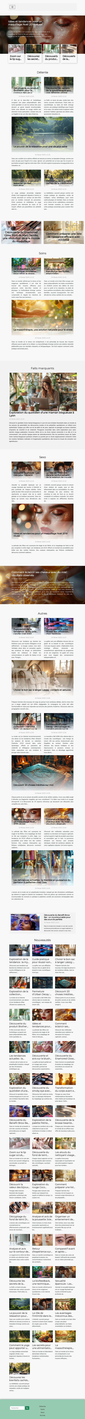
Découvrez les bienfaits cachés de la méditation (59, 182)
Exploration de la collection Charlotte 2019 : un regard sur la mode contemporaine (25, 728)
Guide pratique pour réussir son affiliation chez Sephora (57, 631)
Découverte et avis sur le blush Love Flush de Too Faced (42, 1060)
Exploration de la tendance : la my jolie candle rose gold (24, 631)
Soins (43, 1409)
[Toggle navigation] (12, 7)
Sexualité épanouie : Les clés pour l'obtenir (26, 474)
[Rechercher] (17, 1408)
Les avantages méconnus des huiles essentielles (57, 271)
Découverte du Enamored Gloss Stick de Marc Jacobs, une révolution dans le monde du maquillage (21, 237)
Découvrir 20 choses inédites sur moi (33, 785)
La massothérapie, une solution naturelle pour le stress (42, 329)
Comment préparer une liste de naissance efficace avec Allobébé (63, 236)
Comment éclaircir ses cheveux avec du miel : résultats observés (40, 574)
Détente (42, 1406)
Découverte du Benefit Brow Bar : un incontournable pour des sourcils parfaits (57, 917)
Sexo (42, 1412)
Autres (42, 1415)
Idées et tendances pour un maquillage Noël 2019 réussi (25, 23)
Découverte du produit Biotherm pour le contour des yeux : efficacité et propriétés (25, 91)
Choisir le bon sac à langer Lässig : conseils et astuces (42, 690)
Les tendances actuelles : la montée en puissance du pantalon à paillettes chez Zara (41, 881)
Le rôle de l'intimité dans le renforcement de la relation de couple (58, 475)
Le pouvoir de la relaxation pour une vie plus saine (40, 146)
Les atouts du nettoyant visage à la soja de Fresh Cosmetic (64, 1156)
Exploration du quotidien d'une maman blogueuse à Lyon (41, 414)
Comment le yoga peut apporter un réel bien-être (26, 183)
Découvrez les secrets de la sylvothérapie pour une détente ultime (59, 90)
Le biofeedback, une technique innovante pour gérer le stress (24, 271)
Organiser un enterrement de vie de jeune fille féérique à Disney (65, 1221)
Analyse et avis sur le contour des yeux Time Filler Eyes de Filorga (19, 1253)
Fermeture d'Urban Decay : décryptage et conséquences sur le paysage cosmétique (58, 728)
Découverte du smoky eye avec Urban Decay (41, 1090)
